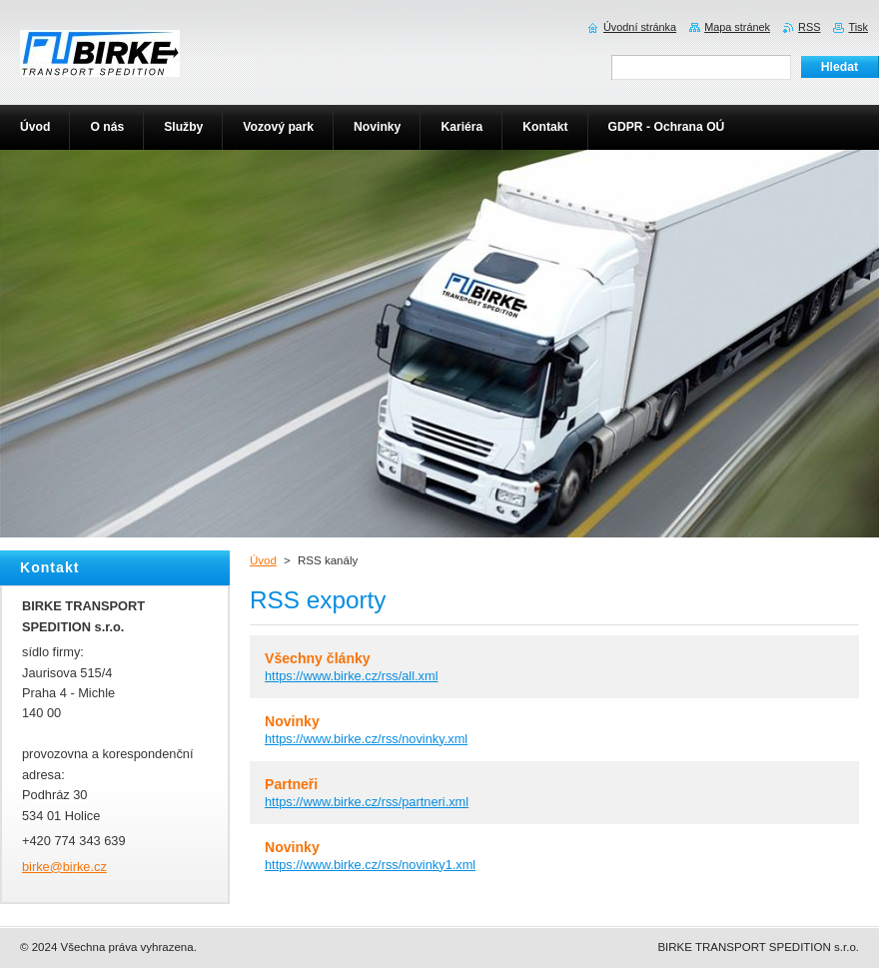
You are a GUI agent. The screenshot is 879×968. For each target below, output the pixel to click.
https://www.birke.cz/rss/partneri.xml (366, 801)
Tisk (858, 27)
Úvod (263, 560)
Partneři (291, 784)
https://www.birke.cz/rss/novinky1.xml (370, 864)
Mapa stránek (737, 27)
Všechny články (318, 658)
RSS (809, 27)
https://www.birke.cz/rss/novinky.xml (366, 738)
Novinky (292, 721)
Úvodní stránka (639, 27)
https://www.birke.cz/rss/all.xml (352, 675)
